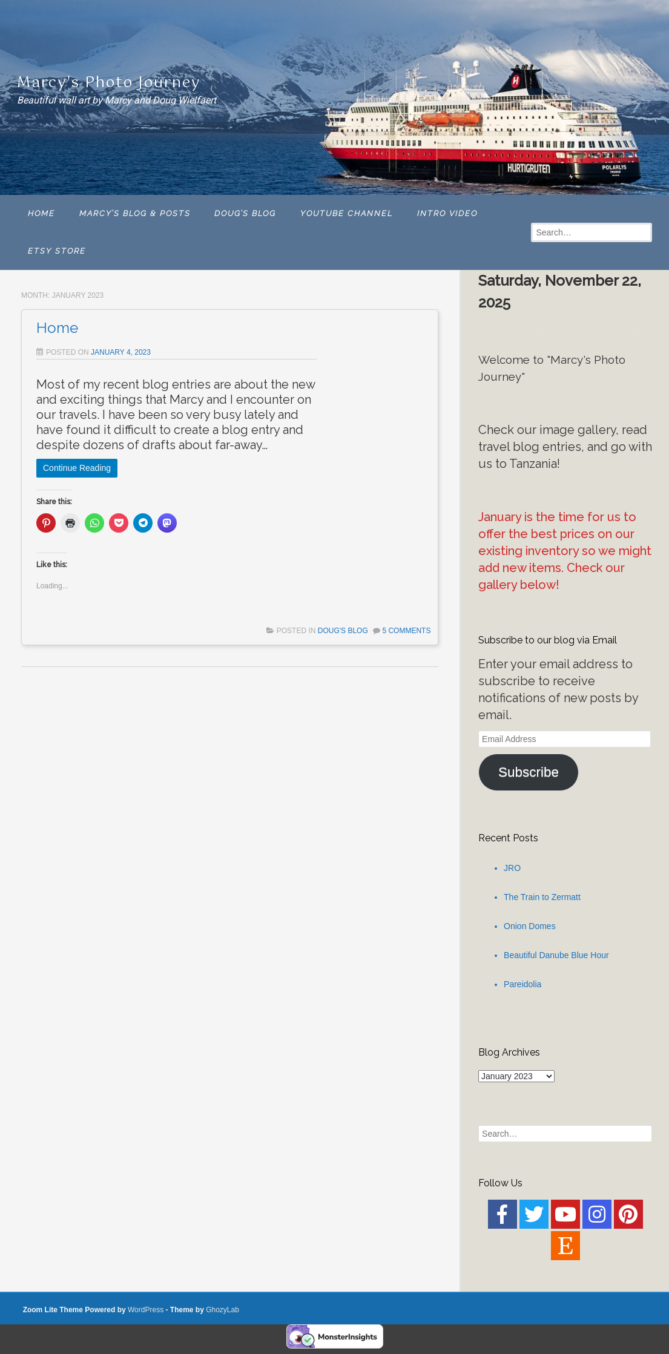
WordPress (145, 1310)
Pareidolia (522, 984)
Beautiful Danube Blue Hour (556, 955)
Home (57, 328)
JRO (512, 868)
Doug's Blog (343, 630)
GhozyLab (222, 1310)
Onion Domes (530, 926)
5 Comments (406, 630)
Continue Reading (77, 468)
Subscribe (528, 772)
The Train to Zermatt (542, 897)
